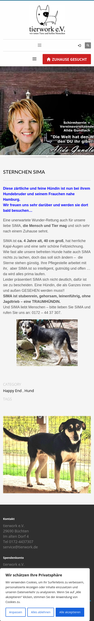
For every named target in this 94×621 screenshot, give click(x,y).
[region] (45, 594)
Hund (29, 390)
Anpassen (15, 612)
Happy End (12, 390)
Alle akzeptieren (70, 612)
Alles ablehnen (40, 612)
